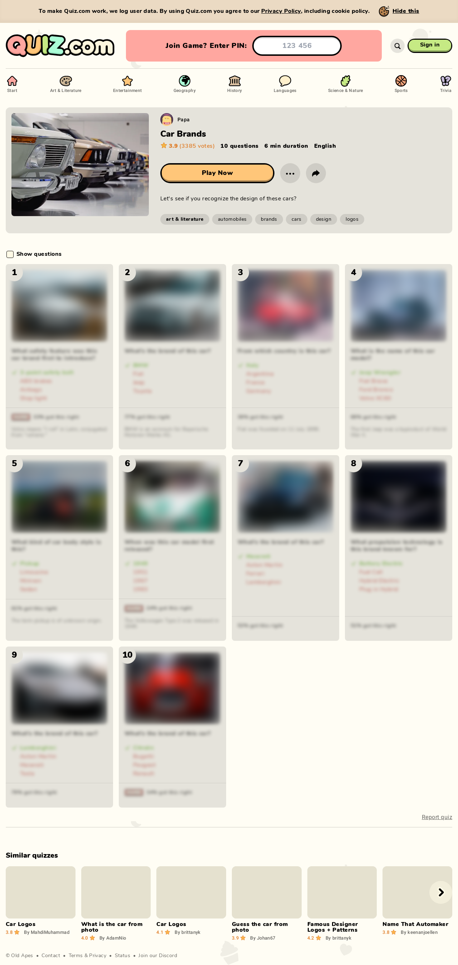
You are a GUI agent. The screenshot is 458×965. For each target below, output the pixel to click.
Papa (183, 119)
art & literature (185, 219)
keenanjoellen (419, 932)
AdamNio (112, 938)
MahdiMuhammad (46, 932)
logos (352, 219)
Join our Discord (157, 955)
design (324, 219)
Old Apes (22, 955)
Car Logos (20, 924)
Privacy (97, 955)
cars (297, 219)
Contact (51, 955)
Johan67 (262, 938)
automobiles (232, 219)
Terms (76, 955)
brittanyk (187, 932)
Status (123, 955)
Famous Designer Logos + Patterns (332, 927)
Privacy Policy (281, 11)
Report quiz (437, 817)
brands (269, 219)
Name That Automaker (415, 924)
